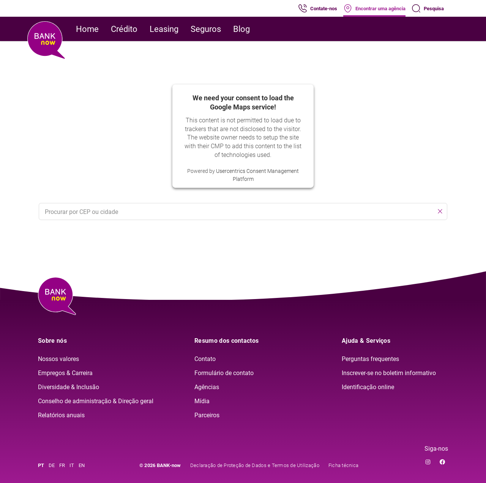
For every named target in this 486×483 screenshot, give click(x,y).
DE (52, 465)
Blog (241, 29)
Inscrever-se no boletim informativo (389, 373)
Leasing (164, 29)
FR (62, 465)
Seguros (206, 29)
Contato (205, 359)
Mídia (202, 401)
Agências (206, 387)
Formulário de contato (224, 373)
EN (82, 465)
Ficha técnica (343, 465)
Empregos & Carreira (65, 373)
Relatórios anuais (61, 415)
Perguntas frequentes (370, 359)
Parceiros (206, 415)
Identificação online (368, 387)
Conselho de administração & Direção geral (95, 401)
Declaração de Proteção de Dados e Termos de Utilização (254, 465)
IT (71, 465)
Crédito (124, 29)
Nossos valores (58, 359)
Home (87, 29)
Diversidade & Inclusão (68, 387)
